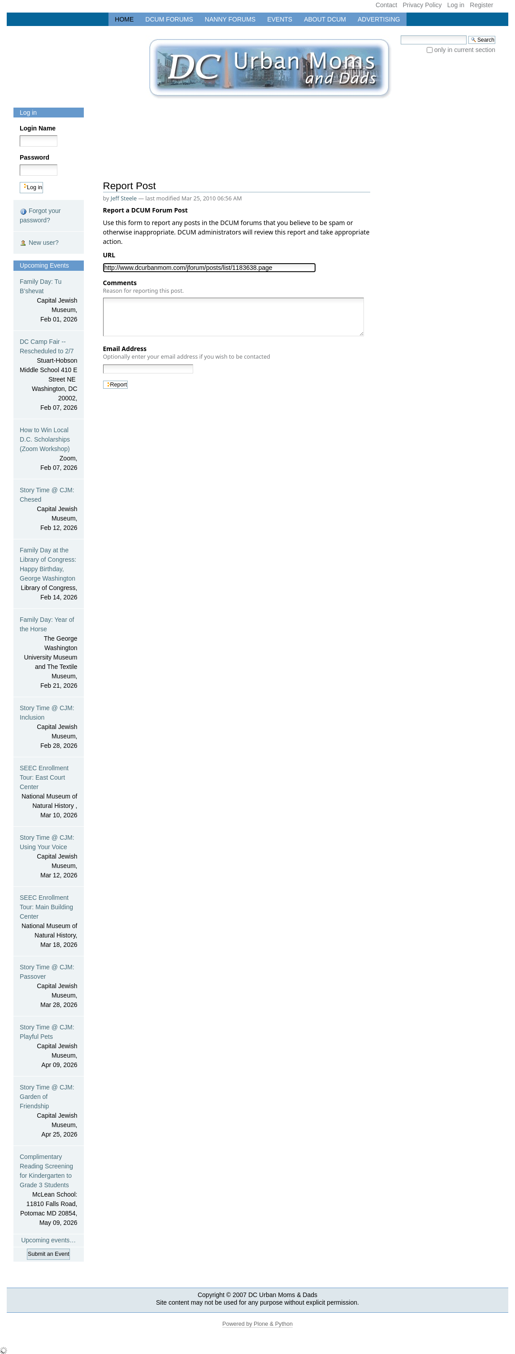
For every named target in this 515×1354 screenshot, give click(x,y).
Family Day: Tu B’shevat (49, 301)
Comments (143, 286)
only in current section (464, 49)
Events (279, 19)
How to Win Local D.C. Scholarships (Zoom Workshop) (49, 449)
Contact (386, 5)
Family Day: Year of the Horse (49, 653)
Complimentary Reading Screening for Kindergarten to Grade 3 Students (49, 1190)
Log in (455, 5)
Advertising (379, 19)
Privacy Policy (421, 5)
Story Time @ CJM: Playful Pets (49, 1047)
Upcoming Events (44, 265)
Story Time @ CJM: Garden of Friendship (49, 1111)
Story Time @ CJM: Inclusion (49, 727)
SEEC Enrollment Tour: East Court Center (49, 792)
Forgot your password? (40, 215)
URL (111, 255)
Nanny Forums (230, 19)
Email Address (186, 352)
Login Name (38, 128)
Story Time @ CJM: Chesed (49, 509)
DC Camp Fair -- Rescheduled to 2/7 (49, 375)
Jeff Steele (124, 198)
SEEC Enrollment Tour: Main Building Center (49, 922)
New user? (39, 243)
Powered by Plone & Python (257, 1324)
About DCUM (325, 19)
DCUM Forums (169, 19)
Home (124, 19)
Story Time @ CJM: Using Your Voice (49, 857)
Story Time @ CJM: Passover (49, 986)
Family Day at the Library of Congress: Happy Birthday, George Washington (49, 574)
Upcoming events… (48, 1240)
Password (34, 157)
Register (481, 5)
